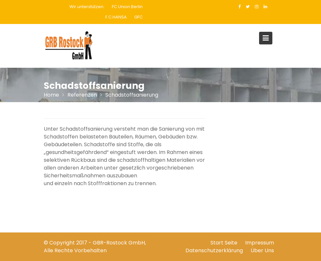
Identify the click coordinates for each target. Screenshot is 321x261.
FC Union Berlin (127, 7)
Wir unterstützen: (86, 7)
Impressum (259, 242)
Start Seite (223, 242)
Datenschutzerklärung (214, 250)
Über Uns (262, 250)
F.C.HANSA (116, 17)
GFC (138, 17)
